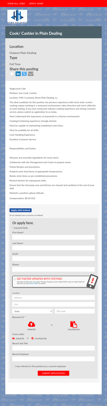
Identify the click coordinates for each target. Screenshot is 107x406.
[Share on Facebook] (11, 73)
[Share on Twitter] (24, 74)
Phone (15, 264)
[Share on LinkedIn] (18, 73)
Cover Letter (18, 334)
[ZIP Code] (75, 311)
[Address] (53, 297)
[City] (53, 304)
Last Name (18, 243)
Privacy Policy (33, 283)
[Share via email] (30, 73)
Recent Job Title (20, 343)
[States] (32, 311)
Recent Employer (20, 354)
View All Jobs (16, 3)
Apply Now (36, 3)
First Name (18, 232)
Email (15, 253)
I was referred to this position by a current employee (39, 366)
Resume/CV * (18, 317)
